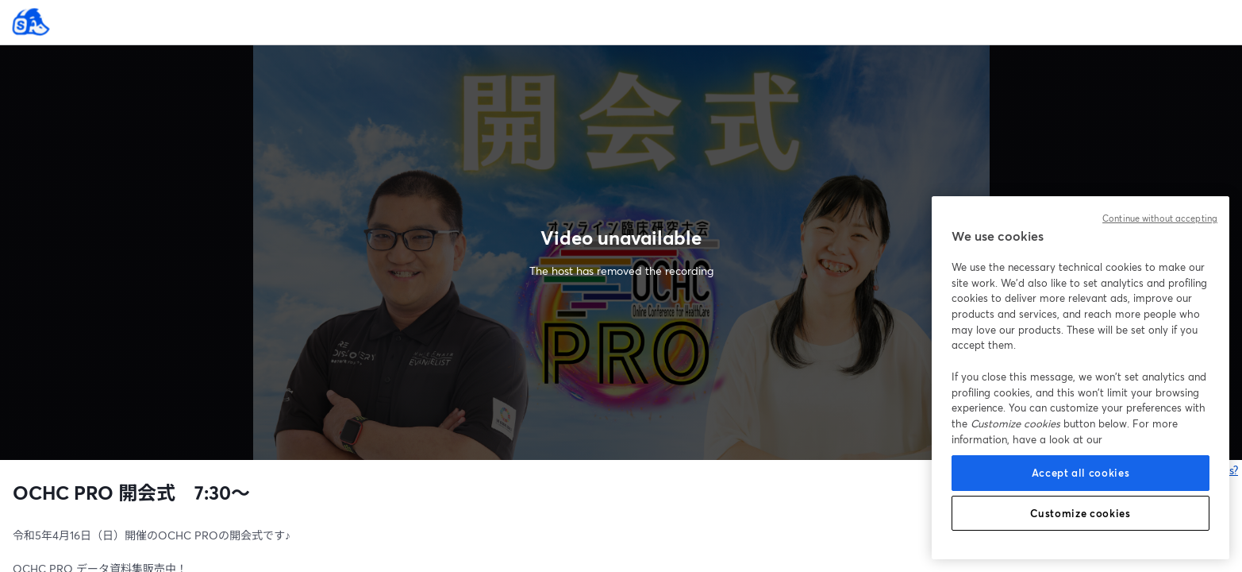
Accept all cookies (1081, 473)
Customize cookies (1080, 513)
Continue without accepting (1159, 218)
